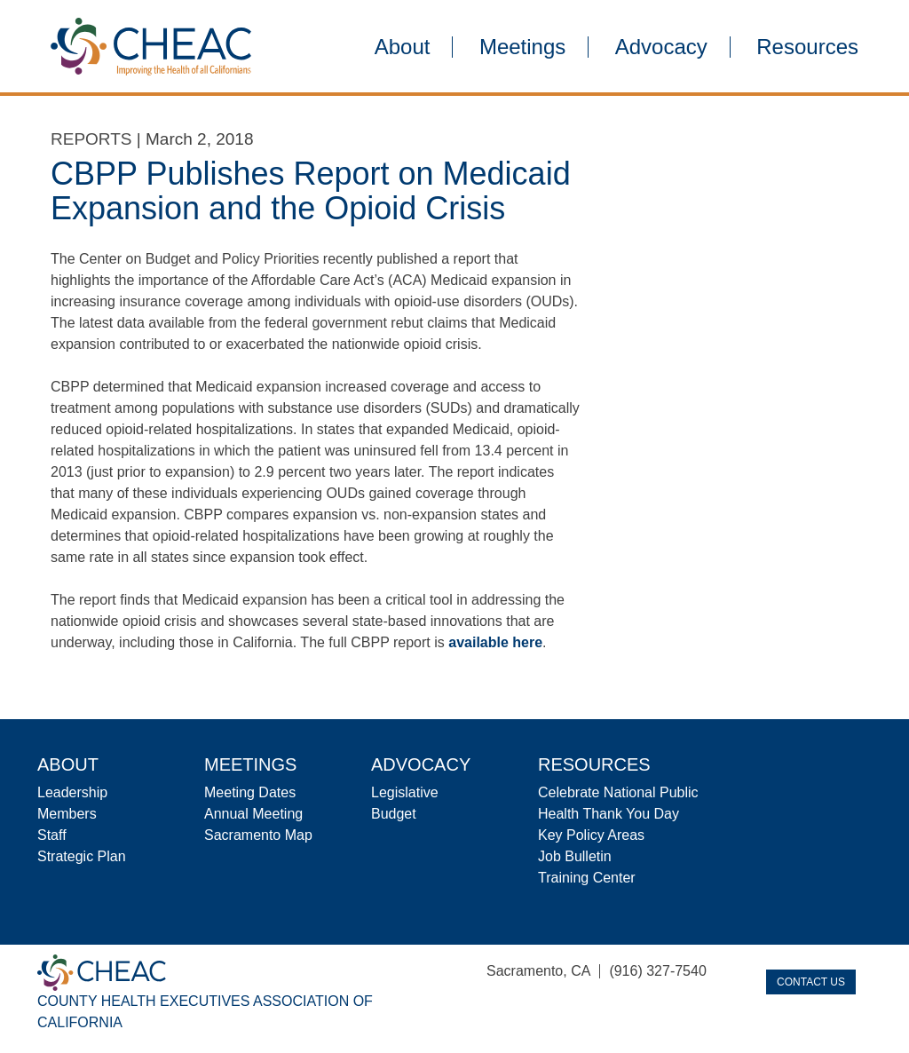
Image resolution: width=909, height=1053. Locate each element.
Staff (52, 835)
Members (67, 813)
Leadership (72, 792)
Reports (91, 139)
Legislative (405, 792)
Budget (393, 813)
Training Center (587, 877)
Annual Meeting (253, 813)
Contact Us (811, 982)
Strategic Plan (81, 856)
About (403, 47)
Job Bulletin (575, 856)
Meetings (522, 47)
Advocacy (661, 47)
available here (495, 642)
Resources (807, 47)
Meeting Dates (250, 792)
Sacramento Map (258, 835)
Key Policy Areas (591, 835)
